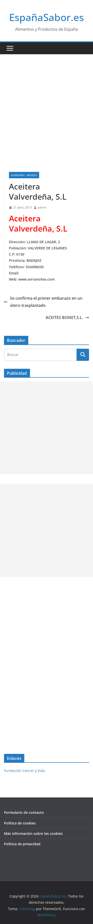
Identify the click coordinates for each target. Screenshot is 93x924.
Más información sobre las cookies (33, 833)
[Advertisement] (46, 103)
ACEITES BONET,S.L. (67, 317)
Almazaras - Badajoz (24, 175)
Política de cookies (20, 823)
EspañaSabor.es (46, 17)
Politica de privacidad (22, 844)
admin (42, 207)
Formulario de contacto (24, 812)
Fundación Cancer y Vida (24, 770)
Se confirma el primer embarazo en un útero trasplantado (43, 301)
